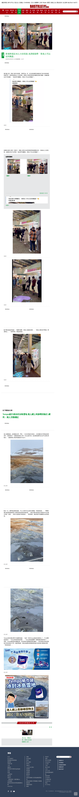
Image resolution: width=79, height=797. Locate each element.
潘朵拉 (9, 775)
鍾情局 (9, 762)
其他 (59, 11)
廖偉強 (28, 774)
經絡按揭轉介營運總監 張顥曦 (34, 781)
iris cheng (47, 784)
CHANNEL (27, 2)
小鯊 (8, 765)
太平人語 (47, 770)
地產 (30, 11)
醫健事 (41, 11)
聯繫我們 (61, 767)
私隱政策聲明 (62, 764)
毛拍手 (47, 756)
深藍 (46, 758)
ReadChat (47, 781)
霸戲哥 (9, 767)
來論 (46, 782)
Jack (8, 770)
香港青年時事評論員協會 (13, 769)
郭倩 (27, 760)
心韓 (40, 2)
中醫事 (37, 11)
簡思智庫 (47, 775)
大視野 (45, 11)
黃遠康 (28, 770)
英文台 (16, 2)
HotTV (75, 2)
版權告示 (61, 760)
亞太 (32, 2)
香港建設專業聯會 (12, 760)
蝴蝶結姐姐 (29, 784)
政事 (16, 11)
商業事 (33, 11)
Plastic (45, 2)
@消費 (52, 11)
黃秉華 (28, 769)
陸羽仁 (28, 763)
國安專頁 (4, 2)
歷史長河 (59, 2)
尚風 (8, 772)
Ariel (8, 756)
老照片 (9, 777)
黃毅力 (28, 765)
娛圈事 (36, 2)
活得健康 (9, 781)
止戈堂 (47, 763)
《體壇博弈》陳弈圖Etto (13, 779)
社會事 (19, 11)
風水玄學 (47, 767)
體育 (48, 2)
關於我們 (61, 769)
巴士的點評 (10, 758)
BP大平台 (11, 2)
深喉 (27, 756)
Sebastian (47, 762)
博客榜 (56, 11)
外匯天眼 (9, 763)
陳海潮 (28, 782)
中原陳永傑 (48, 779)
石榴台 (21, 2)
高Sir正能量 (48, 760)
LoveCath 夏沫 (30, 767)
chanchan (9, 786)
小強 (46, 765)
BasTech (70, 2)
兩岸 (48, 11)
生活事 (65, 2)
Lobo (46, 769)
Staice (28, 775)
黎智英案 (12, 11)
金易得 (28, 772)
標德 (27, 786)
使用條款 (61, 762)
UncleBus (47, 777)
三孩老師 (9, 774)
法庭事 (23, 11)
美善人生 (53, 2)
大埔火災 (7, 11)
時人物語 (28, 762)
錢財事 (27, 11)
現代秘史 (28, 758)
